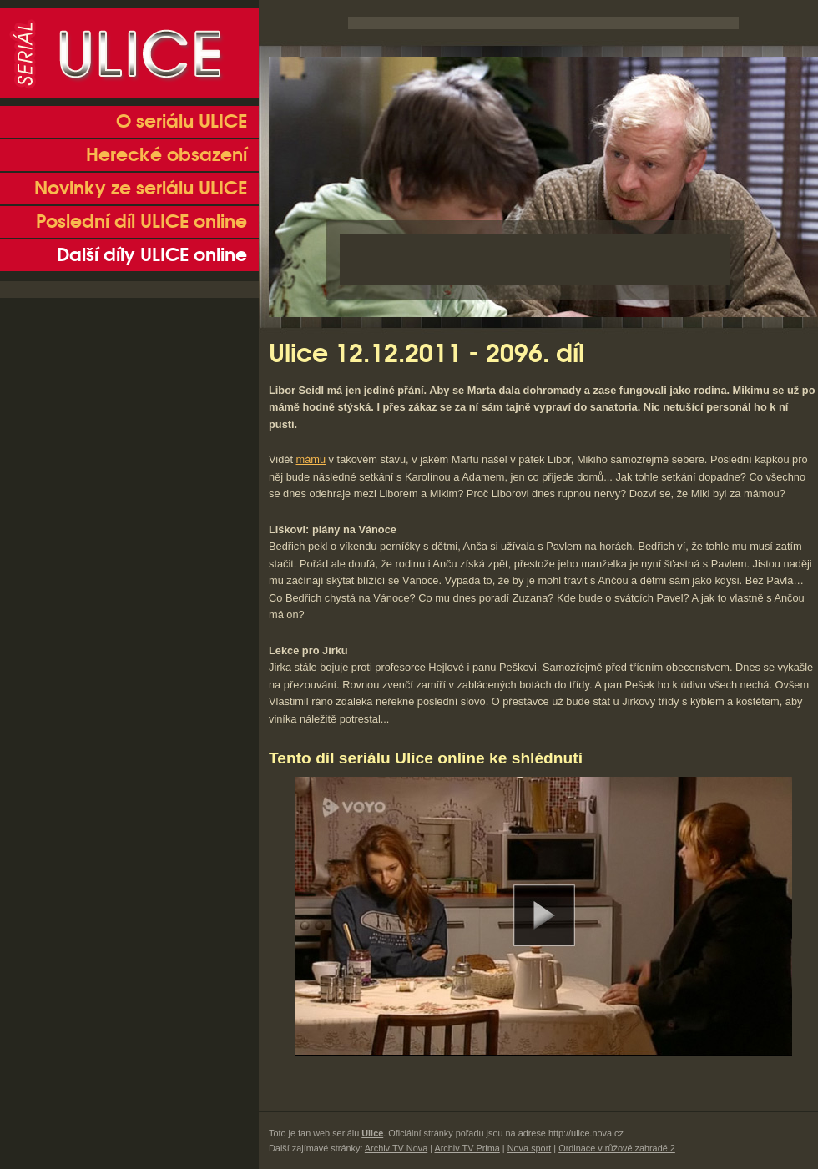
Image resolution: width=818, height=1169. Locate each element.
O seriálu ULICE (181, 122)
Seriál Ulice (129, 53)
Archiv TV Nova (396, 1148)
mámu (311, 459)
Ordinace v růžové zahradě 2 (616, 1148)
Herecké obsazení (166, 155)
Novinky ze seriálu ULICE (140, 188)
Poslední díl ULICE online (141, 222)
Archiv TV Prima (466, 1148)
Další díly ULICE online (152, 255)
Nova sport (529, 1148)
